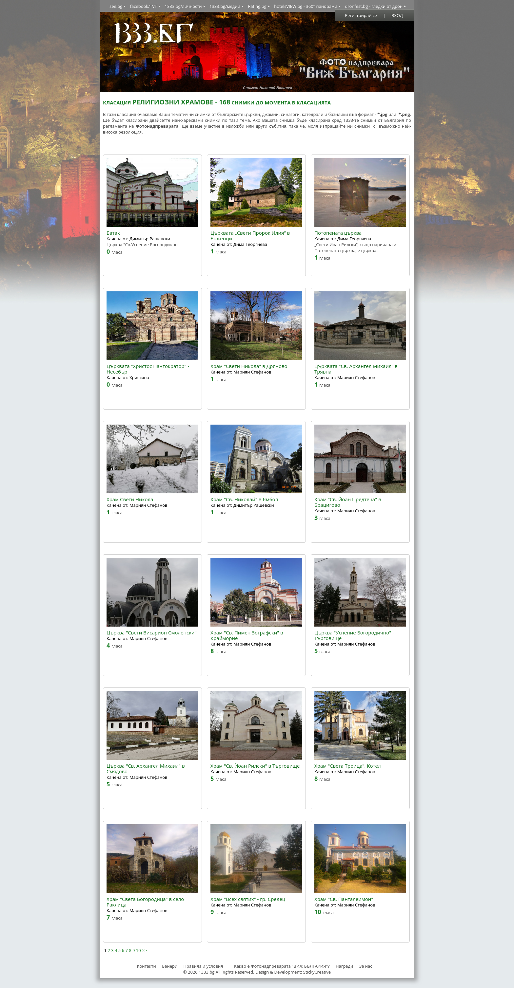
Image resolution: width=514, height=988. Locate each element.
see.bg (115, 6)
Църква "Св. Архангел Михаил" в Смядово (146, 768)
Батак (113, 233)
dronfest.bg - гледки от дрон (374, 6)
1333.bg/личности (183, 6)
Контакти (146, 966)
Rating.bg (257, 6)
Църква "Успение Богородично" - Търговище (354, 635)
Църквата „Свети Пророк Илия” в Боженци (250, 235)
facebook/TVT (143, 6)
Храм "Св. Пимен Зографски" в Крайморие (246, 635)
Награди (344, 966)
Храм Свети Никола (130, 499)
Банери (170, 966)
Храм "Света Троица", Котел (347, 766)
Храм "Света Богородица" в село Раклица (145, 901)
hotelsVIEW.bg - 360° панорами (305, 6)
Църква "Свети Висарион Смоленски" (151, 632)
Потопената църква (338, 233)
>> (144, 950)
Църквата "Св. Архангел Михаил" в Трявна (356, 369)
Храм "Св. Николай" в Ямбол (244, 499)
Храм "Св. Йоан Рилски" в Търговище (255, 766)
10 (138, 950)
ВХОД (397, 15)
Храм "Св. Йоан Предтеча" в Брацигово (347, 502)
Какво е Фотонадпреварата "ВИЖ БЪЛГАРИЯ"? (282, 966)
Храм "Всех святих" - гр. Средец (247, 899)
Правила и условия (203, 966)
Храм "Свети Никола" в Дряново (248, 366)
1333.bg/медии (224, 6)
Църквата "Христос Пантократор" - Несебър (148, 369)
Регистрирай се (361, 15)
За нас (365, 966)
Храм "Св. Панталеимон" (343, 899)
